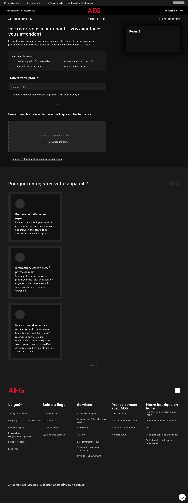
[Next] (177, 183)
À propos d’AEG (119, 434)
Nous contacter (118, 413)
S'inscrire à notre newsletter (124, 420)
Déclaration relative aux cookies (62, 484)
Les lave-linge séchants (54, 434)
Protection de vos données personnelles (159, 442)
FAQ (148, 427)
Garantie (81, 434)
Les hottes (13, 448)
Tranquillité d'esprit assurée (80, 3)
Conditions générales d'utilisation (162, 434)
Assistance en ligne (86, 413)
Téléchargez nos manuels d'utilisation (89, 449)
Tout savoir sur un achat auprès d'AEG (161, 413)
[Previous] (171, 183)
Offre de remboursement (89, 455)
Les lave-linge (49, 420)
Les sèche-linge (50, 427)
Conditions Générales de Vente (161, 420)
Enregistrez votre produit (123, 427)
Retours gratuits (55, 3)
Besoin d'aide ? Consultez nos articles (91, 420)
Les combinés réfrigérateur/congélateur (20, 435)
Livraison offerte (34, 3)
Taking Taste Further (18, 413)
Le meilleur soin (50, 413)
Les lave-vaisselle (17, 441)
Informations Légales (23, 484)
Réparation (82, 427)
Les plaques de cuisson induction (24, 420)
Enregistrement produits (88, 441)
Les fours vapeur (16, 427)
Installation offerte (12, 3)
